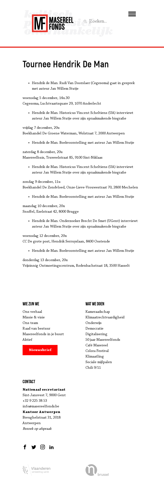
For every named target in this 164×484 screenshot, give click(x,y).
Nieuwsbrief (40, 350)
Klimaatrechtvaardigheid (104, 317)
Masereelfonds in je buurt (43, 334)
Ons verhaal (32, 312)
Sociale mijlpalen (98, 362)
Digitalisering (96, 334)
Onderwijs (93, 323)
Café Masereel (96, 345)
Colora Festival (97, 351)
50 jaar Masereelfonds (102, 340)
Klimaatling (94, 356)
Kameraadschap (97, 312)
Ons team (30, 323)
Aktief (27, 340)
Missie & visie (34, 317)
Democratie (94, 329)
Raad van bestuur (36, 329)
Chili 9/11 (93, 368)
